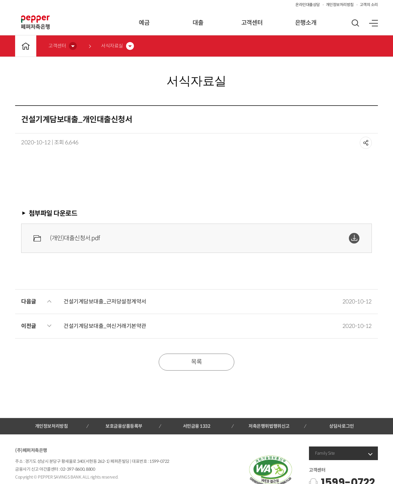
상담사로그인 (341, 426)
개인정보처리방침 (340, 4)
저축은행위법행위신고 (268, 426)
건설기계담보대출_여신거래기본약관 (104, 326)
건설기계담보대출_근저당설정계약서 (104, 301)
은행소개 (305, 23)
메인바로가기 (25, 46)
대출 (198, 23)
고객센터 (251, 23)
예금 (144, 23)
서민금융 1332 (196, 426)
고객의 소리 (369, 4)
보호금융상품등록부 (124, 426)
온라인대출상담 (307, 4)
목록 (196, 362)
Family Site (325, 453)
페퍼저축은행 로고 (35, 22)
